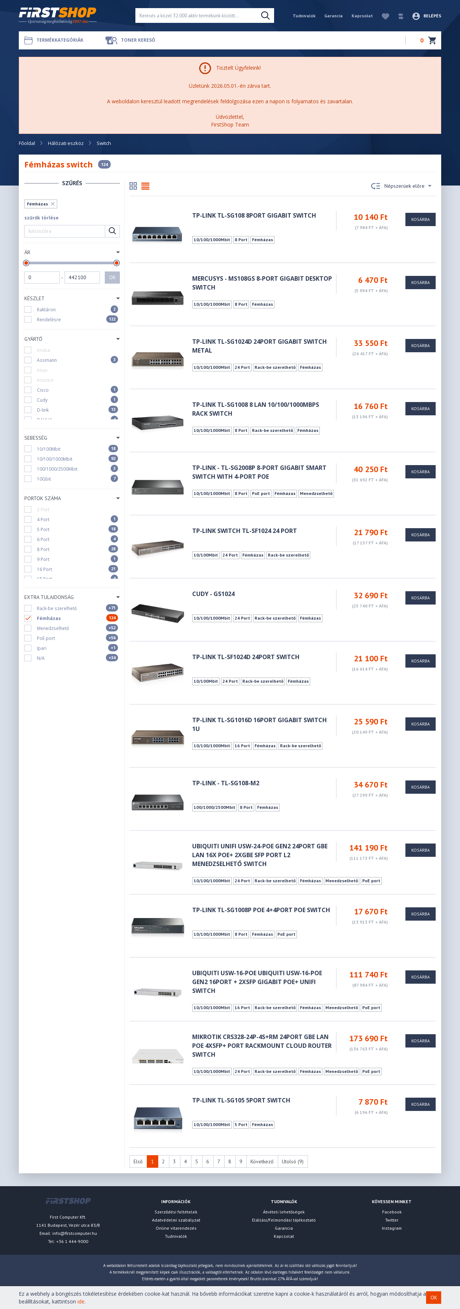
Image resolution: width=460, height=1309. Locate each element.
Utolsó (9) (293, 1161)
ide (80, 1301)
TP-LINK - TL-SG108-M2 (225, 783)
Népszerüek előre (401, 186)
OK (112, 277)
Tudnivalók (304, 15)
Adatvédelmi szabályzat (176, 1220)
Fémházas (37, 204)
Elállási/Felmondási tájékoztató (284, 1220)
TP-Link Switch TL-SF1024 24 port (244, 531)
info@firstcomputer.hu (74, 1233)
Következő (262, 1161)
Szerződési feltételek (176, 1212)
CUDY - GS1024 (213, 594)
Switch (104, 143)
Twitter (391, 1220)
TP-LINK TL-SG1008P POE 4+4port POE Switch (261, 910)
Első (138, 1161)
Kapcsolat (362, 15)
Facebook (392, 1212)
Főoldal (27, 143)
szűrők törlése (41, 218)
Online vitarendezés (176, 1228)
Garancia (333, 15)
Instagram (392, 1228)
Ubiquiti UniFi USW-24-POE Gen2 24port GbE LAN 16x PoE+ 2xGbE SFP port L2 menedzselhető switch (260, 855)
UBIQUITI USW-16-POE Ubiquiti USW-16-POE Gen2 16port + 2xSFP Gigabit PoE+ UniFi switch (257, 982)
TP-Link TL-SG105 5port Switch (241, 1100)
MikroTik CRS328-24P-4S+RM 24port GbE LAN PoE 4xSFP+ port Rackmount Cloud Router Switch (262, 1046)
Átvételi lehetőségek (284, 1212)
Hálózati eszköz (66, 143)
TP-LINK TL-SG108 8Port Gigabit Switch (254, 215)
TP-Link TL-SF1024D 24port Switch (246, 657)
